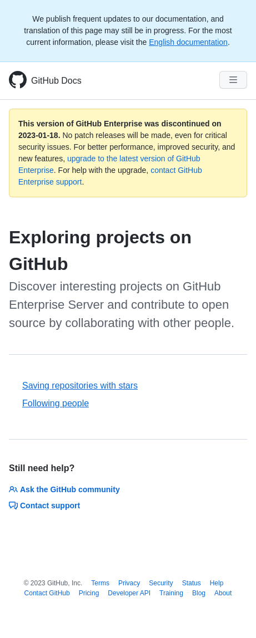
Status (191, 583)
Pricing (89, 593)
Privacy (129, 583)
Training (171, 593)
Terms (100, 583)
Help (217, 583)
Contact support (44, 505)
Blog (198, 593)
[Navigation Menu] (233, 80)
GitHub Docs (56, 80)
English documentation (188, 42)
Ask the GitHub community (64, 489)
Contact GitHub (47, 593)
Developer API (129, 593)
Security (161, 583)
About (223, 593)
